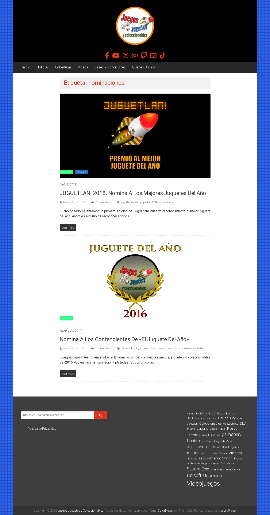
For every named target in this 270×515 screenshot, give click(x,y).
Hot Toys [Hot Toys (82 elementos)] (207, 441)
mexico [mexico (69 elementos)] (203, 453)
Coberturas (63, 67)
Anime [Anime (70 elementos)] (190, 413)
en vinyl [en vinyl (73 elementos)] (191, 429)
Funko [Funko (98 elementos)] (203, 435)
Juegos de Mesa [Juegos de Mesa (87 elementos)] (222, 441)
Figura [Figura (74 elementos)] (222, 428)
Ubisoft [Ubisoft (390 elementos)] (194, 475)
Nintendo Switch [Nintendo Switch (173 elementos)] (219, 458)
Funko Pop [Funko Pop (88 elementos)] (214, 435)
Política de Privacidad (42, 428)
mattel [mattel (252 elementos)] (192, 453)
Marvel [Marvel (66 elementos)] (216, 447)
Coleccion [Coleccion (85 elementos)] (192, 423)
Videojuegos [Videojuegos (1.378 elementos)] (203, 483)
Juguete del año (129, 348)
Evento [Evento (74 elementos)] (213, 428)
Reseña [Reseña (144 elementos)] (214, 463)
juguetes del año (130, 202)
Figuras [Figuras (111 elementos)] (232, 428)
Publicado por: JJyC (74, 202)
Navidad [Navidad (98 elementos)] (192, 458)
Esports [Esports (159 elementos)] (202, 428)
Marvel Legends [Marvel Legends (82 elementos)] (230, 447)
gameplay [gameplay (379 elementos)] (231, 434)
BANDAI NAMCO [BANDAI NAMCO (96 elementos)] (205, 413)
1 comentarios (101, 348)
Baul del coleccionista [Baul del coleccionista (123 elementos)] (201, 418)
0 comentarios (101, 202)
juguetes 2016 (147, 348)
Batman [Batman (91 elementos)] (230, 413)
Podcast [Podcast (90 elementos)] (238, 458)
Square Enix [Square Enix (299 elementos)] (198, 469)
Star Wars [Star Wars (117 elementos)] (217, 469)
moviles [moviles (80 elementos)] (213, 453)
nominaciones (167, 202)
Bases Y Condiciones (110, 67)
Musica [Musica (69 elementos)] (223, 453)
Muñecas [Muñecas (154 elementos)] (235, 453)
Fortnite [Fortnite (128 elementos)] (192, 435)
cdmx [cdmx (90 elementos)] (240, 418)
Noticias (42, 67)
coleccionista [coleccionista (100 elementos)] (230, 423)
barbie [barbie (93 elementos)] (220, 413)
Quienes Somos (144, 67)
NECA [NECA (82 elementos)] (202, 458)
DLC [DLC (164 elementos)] (243, 423)
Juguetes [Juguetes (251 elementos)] (195, 446)
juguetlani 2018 (149, 202)
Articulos (66, 172)
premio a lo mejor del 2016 (188, 348)
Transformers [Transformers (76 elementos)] (233, 469)
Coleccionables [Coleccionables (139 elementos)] (210, 423)
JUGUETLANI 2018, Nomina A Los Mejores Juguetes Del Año (133, 193)
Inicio (26, 67)
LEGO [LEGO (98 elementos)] (208, 447)
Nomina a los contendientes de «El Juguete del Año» (124, 339)
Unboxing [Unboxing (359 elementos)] (212, 475)
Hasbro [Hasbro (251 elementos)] (193, 441)
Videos (83, 67)
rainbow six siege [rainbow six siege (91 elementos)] (197, 463)
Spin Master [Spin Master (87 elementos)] (228, 463)
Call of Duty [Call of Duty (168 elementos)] (227, 418)
